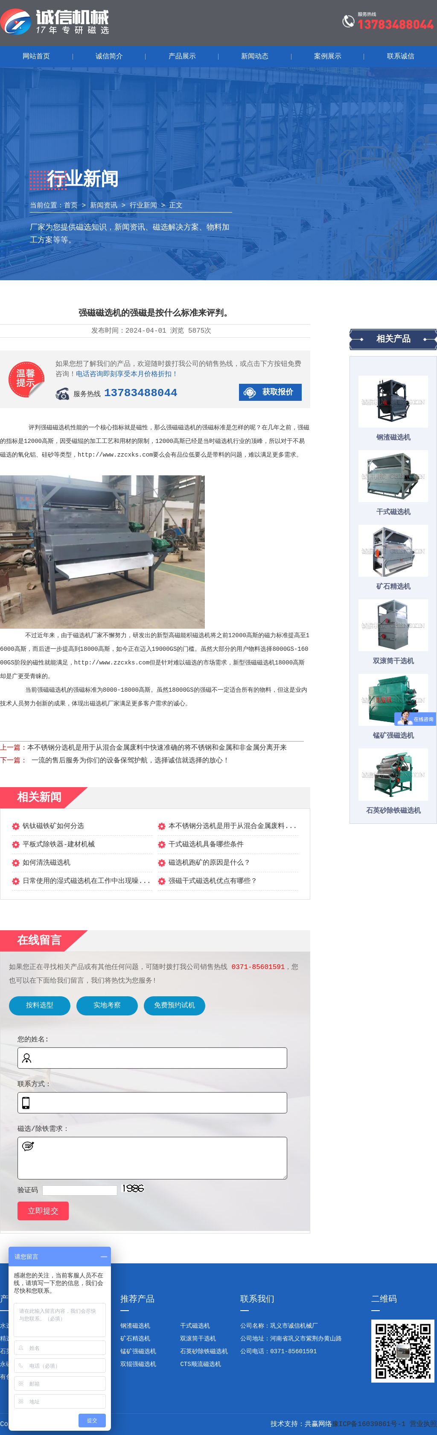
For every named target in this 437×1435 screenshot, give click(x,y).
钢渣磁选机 (393, 438)
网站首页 (36, 56)
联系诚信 (400, 56)
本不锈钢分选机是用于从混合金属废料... (233, 826)
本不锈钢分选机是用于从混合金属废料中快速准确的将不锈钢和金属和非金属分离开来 (157, 748)
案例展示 (327, 56)
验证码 (27, 1190)
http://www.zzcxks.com (115, 454)
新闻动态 (254, 56)
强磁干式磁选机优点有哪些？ (213, 881)
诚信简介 (109, 56)
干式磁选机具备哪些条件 (206, 844)
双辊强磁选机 (138, 1364)
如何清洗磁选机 (46, 863)
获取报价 (277, 392)
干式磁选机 (393, 512)
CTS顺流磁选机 (200, 1364)
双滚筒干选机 (393, 661)
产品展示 (182, 56)
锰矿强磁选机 (393, 736)
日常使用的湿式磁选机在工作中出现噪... (87, 881)
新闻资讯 (103, 206)
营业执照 (423, 1424)
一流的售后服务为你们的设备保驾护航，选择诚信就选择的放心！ (128, 761)
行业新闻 (143, 206)
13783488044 (141, 393)
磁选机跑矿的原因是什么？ (210, 863)
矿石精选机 (393, 587)
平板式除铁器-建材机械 (59, 844)
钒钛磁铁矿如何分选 (53, 826)
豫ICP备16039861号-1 (369, 1424)
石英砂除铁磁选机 (393, 811)
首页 (71, 206)
